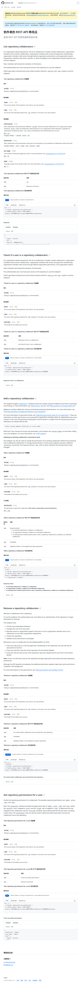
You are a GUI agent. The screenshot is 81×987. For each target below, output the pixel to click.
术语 (18, 980)
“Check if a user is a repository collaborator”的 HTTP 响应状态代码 (26, 332)
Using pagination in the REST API (55, 153)
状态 (26, 980)
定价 (29, 980)
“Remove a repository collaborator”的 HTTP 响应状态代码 (23, 724)
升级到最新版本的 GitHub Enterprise (38, 15)
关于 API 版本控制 (49, 25)
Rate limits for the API (38, 406)
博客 (40, 980)
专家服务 (34, 980)
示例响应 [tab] (8, 227)
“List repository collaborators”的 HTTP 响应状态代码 (21, 174)
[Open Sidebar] (2, 7)
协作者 (13, 7)
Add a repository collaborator (20, 398)
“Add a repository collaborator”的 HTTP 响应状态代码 (22, 518)
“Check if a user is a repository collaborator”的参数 (21, 283)
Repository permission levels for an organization (52, 415)
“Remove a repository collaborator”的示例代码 (19, 745)
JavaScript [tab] (14, 205)
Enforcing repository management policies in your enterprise (24, 412)
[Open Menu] (78, 2)
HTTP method (41, 434)
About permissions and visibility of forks (49, 670)
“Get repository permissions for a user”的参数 (19, 821)
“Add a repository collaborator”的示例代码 (18, 551)
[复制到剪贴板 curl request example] (75, 205)
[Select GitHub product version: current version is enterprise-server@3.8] (28, 3)
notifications (23, 404)
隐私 (22, 980)
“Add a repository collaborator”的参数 (17, 453)
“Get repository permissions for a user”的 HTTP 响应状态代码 (24, 869)
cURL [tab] (7, 205)
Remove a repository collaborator (22, 608)
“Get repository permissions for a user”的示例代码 (21, 886)
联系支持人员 (8, 965)
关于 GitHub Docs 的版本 (21, 25)
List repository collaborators (19, 46)
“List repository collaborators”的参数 (16, 79)
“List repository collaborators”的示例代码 (18, 191)
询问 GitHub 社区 (9, 962)
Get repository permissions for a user (24, 794)
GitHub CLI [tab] (22, 205)
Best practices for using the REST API (62, 406)
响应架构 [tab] (15, 227)
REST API (7, 7)
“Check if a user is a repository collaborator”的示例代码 (22, 349)
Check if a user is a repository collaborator (27, 255)
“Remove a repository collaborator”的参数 (18, 675)
